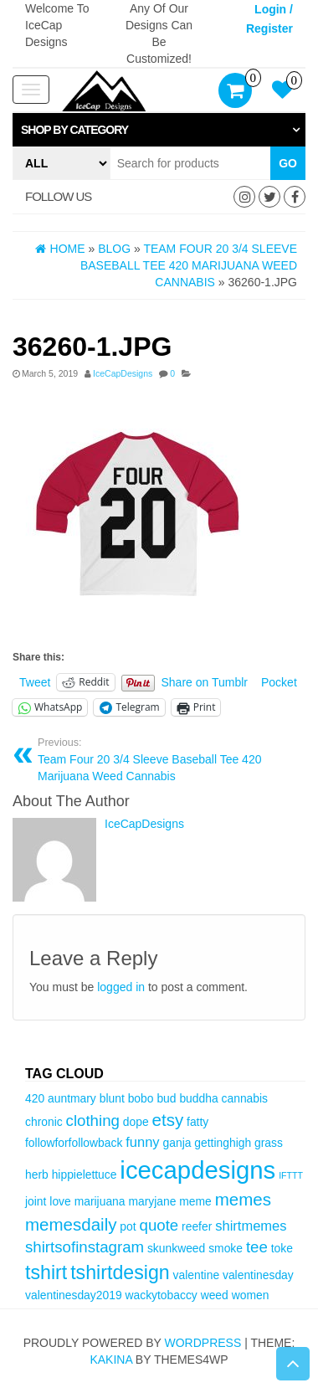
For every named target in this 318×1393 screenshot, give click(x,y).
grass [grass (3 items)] (268, 1142)
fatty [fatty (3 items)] (197, 1121)
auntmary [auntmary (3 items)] (72, 1098)
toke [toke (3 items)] (282, 1248)
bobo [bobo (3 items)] (141, 1098)
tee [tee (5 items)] (257, 1247)
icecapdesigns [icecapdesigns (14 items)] (197, 1170)
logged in (121, 987)
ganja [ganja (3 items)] (177, 1142)
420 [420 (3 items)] (34, 1098)
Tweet (34, 682)
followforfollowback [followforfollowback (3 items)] (73, 1142)
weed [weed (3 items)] (214, 1295)
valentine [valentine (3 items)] (196, 1275)
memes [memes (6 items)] (243, 1199)
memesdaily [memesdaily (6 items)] (70, 1224)
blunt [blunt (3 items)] (112, 1098)
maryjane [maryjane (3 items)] (152, 1201)
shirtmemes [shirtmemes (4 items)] (250, 1226)
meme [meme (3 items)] (195, 1201)
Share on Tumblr (205, 682)
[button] (159, 129)
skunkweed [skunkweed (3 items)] (176, 1248)
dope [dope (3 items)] (136, 1121)
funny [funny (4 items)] (142, 1142)
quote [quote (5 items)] (159, 1225)
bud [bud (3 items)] (166, 1098)
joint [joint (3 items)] (35, 1201)
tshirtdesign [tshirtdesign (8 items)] (120, 1272)
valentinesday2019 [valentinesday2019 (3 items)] (73, 1295)
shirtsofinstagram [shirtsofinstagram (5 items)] (84, 1247)
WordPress (202, 1342)
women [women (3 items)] (250, 1295)
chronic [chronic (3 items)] (44, 1121)
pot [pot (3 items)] (128, 1226)
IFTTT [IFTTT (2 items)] (291, 1175)
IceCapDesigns (122, 373)
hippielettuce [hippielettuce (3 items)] (84, 1174)
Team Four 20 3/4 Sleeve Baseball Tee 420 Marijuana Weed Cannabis (165, 759)
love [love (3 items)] (59, 1201)
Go (288, 163)
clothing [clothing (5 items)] (93, 1120)
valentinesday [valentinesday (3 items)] (258, 1275)
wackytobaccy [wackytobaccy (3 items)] (161, 1295)
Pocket (279, 682)
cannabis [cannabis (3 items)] (245, 1098)
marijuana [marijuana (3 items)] (100, 1201)
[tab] (159, 129)
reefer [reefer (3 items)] (197, 1226)
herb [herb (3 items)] (37, 1174)
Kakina (111, 1359)
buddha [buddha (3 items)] (198, 1098)
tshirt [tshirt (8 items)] (46, 1272)
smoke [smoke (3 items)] (225, 1248)
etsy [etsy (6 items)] (168, 1119)
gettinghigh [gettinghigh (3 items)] (222, 1142)
